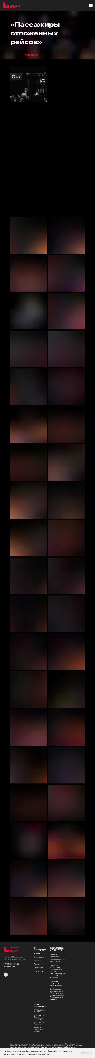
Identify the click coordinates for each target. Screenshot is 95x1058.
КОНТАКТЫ (38, 971)
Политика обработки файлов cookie (56, 983)
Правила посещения (54, 955)
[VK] (6, 976)
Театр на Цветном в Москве (38, 1029)
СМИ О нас (38, 968)
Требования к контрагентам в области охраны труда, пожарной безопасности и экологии (57, 994)
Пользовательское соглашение (57, 961)
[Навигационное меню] (91, 5)
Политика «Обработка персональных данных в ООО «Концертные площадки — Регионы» (58, 972)
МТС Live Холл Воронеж (40, 1023)
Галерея (37, 964)
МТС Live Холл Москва (40, 1011)
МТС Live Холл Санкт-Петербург (40, 1017)
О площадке (39, 957)
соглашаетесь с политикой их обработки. (31, 1054)
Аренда (37, 960)
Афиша (37, 953)
